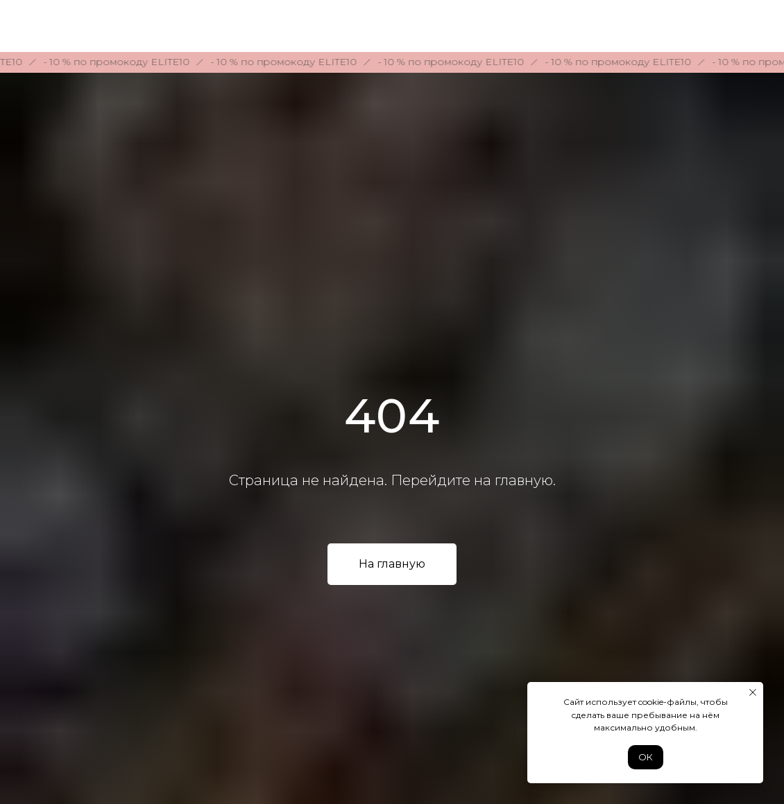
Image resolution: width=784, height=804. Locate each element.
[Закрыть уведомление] (753, 692)
